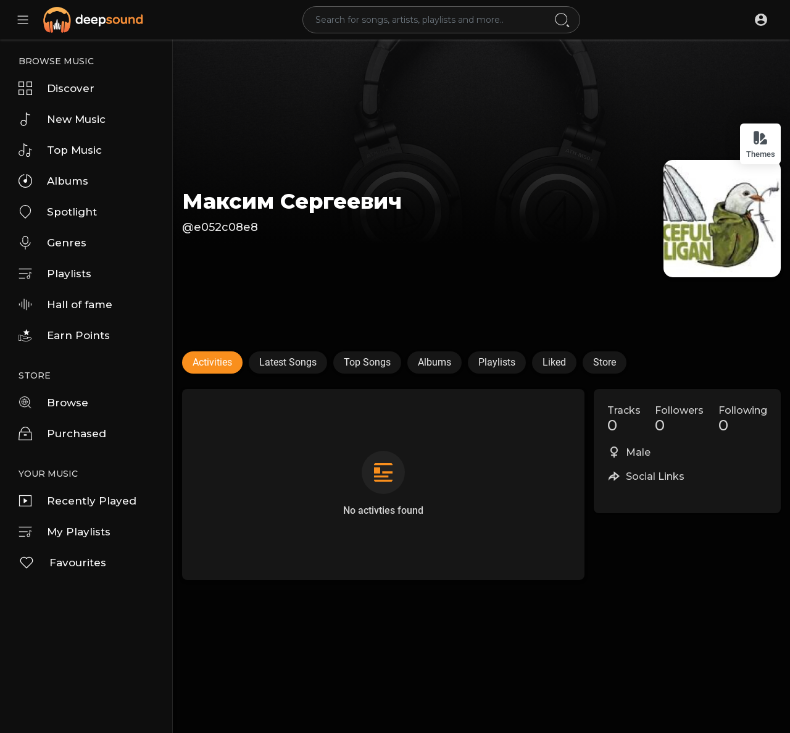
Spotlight (58, 212)
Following (742, 419)
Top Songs (367, 362)
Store (604, 362)
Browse (53, 402)
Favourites (62, 563)
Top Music (60, 150)
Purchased (62, 433)
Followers (679, 419)
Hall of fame (65, 304)
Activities (212, 362)
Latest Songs (288, 362)
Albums (53, 181)
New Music (62, 119)
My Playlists (64, 531)
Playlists (55, 273)
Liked (554, 362)
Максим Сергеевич (292, 201)
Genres (52, 242)
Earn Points (64, 335)
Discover (56, 88)
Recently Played (77, 501)
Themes (760, 144)
